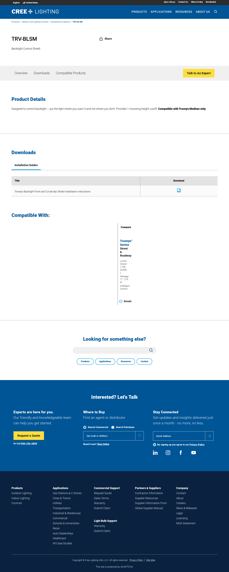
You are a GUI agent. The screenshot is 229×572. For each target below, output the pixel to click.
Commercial (60, 518)
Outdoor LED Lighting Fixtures (35, 22)
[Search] (216, 12)
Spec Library (169, 2)
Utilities (57, 503)
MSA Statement (185, 523)
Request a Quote (28, 435)
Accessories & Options (60, 22)
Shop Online (103, 444)
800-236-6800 (29, 443)
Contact (144, 361)
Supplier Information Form (151, 503)
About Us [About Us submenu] (203, 11)
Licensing (182, 518)
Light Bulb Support (105, 520)
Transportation (62, 508)
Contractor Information (149, 493)
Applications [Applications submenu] (161, 11)
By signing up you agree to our (180, 444)
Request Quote (103, 493)
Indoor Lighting (20, 498)
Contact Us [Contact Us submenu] (183, 2)
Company (182, 488)
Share (105, 39)
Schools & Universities (66, 523)
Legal (179, 513)
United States (30, 3)
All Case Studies (62, 543)
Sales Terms (101, 498)
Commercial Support (107, 488)
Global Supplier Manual (149, 508)
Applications (105, 361)
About (179, 498)
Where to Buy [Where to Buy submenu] (197, 2)
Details (125, 301)
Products (15, 22)
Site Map (150, 560)
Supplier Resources (146, 498)
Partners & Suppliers (148, 488)
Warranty (99, 503)
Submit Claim (102, 508)
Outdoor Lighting (21, 493)
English (16, 3)
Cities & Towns (62, 498)
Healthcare (59, 538)
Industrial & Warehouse (67, 513)
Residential (211, 2)
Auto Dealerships (63, 533)
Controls (16, 503)
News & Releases (186, 508)
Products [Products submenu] (139, 11)
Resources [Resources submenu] (184, 11)
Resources (126, 361)
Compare (121, 227)
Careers (181, 503)
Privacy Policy (196, 444)
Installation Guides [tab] (26, 165)
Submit (209, 436)
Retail (56, 528)
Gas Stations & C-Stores (67, 493)
